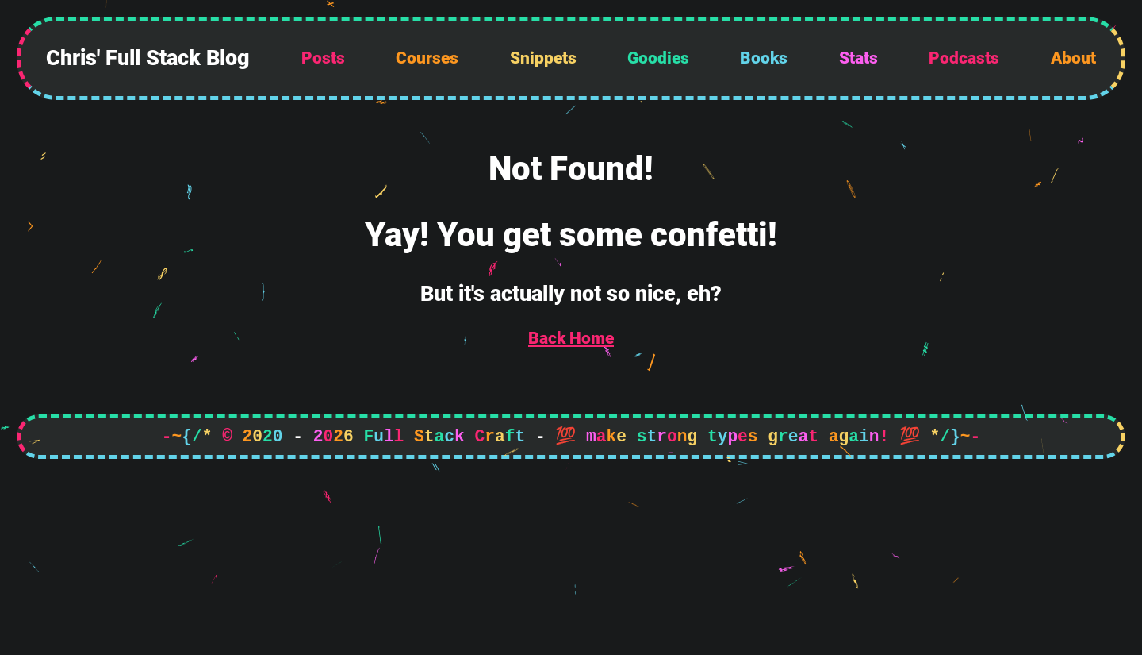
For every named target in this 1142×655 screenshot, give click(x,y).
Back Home (571, 338)
